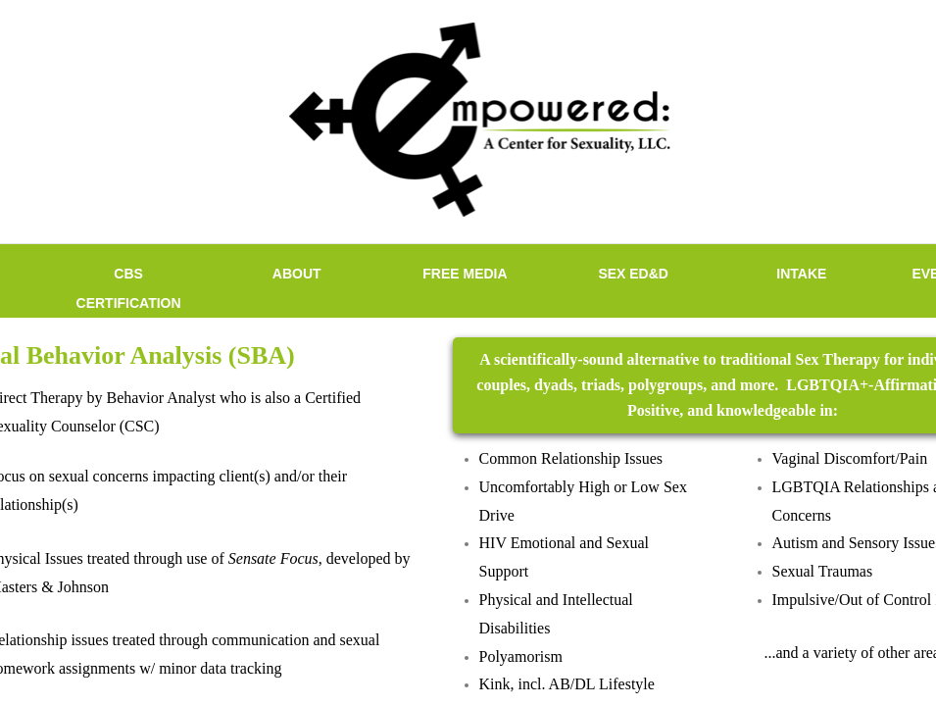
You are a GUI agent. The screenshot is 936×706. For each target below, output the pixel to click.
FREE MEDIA (464, 273)
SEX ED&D (633, 273)
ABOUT (296, 273)
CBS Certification (128, 288)
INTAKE (801, 273)
